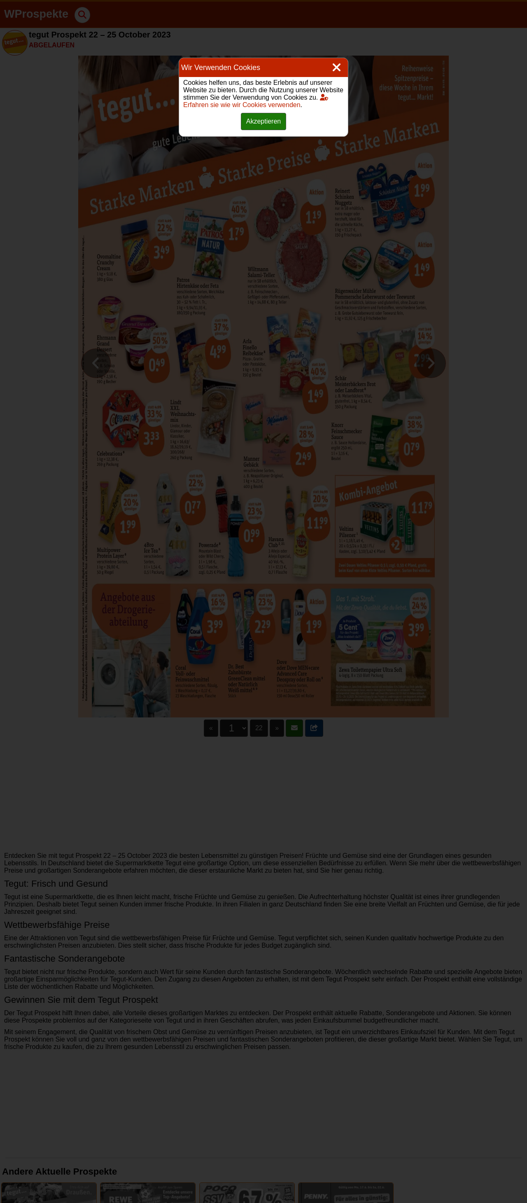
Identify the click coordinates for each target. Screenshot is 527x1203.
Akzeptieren (263, 121)
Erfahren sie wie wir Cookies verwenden (255, 101)
